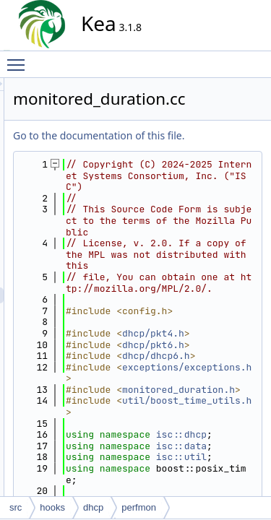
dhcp (93, 507)
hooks (52, 507)
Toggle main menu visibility (19, 58)
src (15, 507)
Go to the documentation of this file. (195, 151)
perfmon (138, 507)
